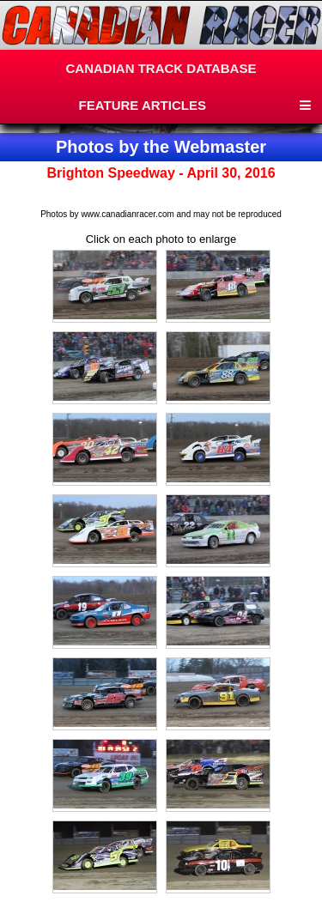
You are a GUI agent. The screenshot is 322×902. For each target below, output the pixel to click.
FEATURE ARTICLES (142, 105)
